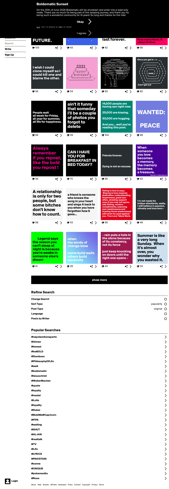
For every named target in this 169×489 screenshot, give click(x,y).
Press (70, 485)
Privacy (95, 485)
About (33, 485)
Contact (77, 485)
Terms (101, 485)
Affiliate (53, 485)
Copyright (86, 485)
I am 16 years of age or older (56, 26)
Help (39, 485)
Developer (62, 485)
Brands (46, 485)
